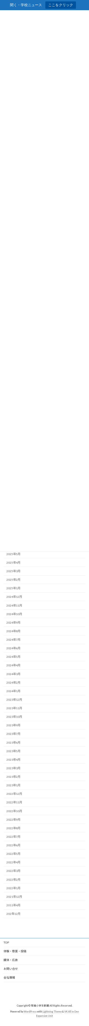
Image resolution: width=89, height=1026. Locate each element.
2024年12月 (14, 597)
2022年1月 (13, 888)
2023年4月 (13, 759)
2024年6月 (13, 648)
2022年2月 (13, 879)
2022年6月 (13, 845)
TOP (6, 942)
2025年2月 (13, 580)
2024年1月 (13, 691)
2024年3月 (13, 674)
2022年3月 (13, 871)
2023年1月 (13, 785)
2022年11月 (14, 802)
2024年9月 (13, 622)
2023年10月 (14, 717)
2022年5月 (13, 854)
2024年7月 (13, 639)
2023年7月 (13, 734)
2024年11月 (14, 605)
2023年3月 (13, 768)
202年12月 (13, 914)
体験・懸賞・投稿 (15, 951)
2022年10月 (14, 811)
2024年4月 (13, 665)
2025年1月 (13, 588)
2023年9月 (13, 725)
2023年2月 (13, 776)
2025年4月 (13, 562)
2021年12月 (14, 896)
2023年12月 (14, 699)
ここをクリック (60, 5)
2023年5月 (13, 751)
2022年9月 (13, 819)
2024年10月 (14, 614)
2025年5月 (13, 554)
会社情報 (9, 977)
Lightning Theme (52, 1011)
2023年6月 (13, 742)
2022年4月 (13, 862)
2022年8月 (13, 828)
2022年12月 (14, 794)
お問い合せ (11, 969)
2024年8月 (13, 631)
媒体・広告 (11, 960)
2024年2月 (13, 682)
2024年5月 (13, 657)
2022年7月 (13, 836)
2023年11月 (14, 708)
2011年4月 (13, 905)
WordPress (30, 1011)
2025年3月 (13, 571)
